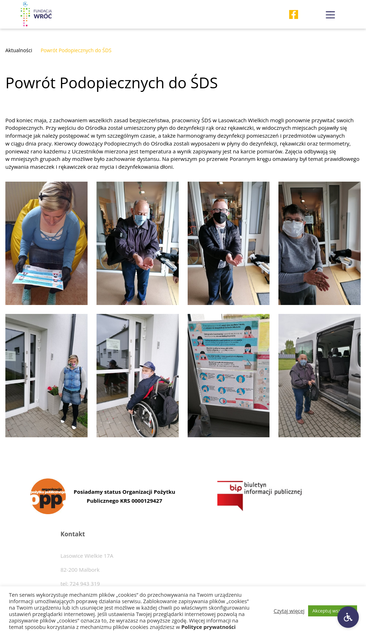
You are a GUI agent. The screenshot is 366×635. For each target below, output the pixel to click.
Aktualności (18, 50)
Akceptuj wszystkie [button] (332, 610)
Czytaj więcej (289, 610)
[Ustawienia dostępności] (348, 617)
